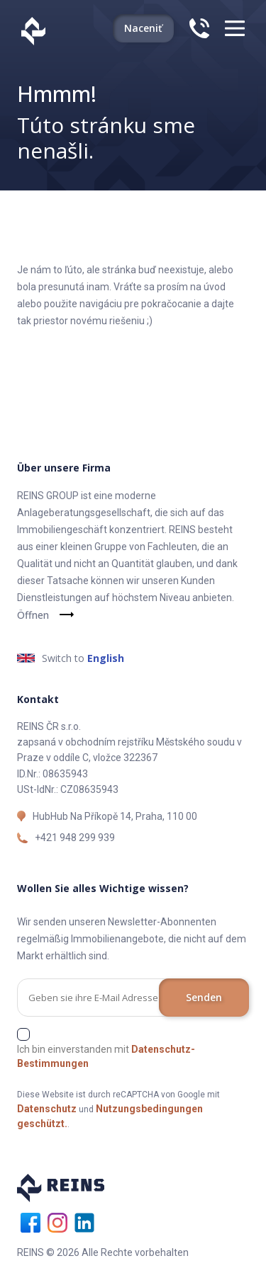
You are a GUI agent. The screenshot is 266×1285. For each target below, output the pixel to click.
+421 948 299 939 (75, 837)
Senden (204, 997)
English (105, 658)
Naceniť (143, 28)
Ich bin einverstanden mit (106, 1056)
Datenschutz (47, 1108)
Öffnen (33, 615)
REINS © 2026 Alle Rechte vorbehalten (103, 1252)
